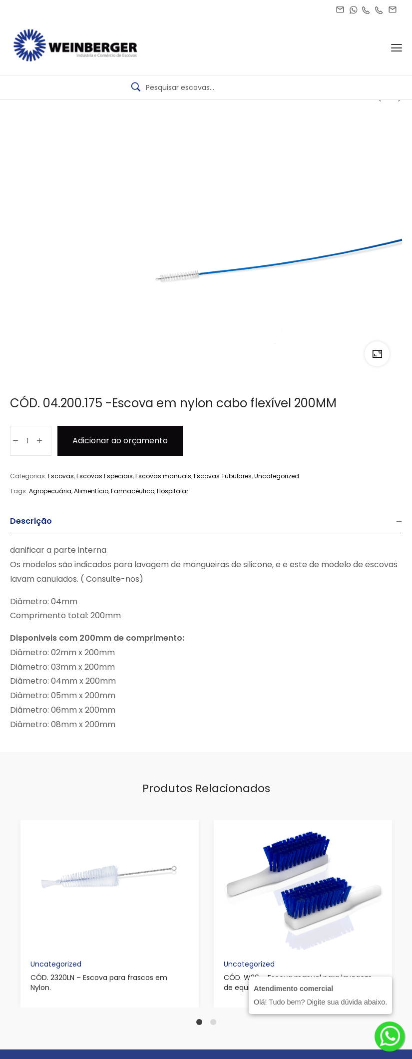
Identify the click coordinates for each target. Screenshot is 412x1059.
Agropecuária (50, 491)
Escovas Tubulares (223, 476)
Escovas (61, 476)
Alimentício (91, 491)
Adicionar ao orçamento (120, 440)
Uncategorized (276, 476)
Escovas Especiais (104, 476)
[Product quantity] (27, 440)
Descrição (31, 521)
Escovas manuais (163, 476)
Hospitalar (172, 491)
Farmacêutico (132, 491)
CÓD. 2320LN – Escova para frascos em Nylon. (98, 983)
